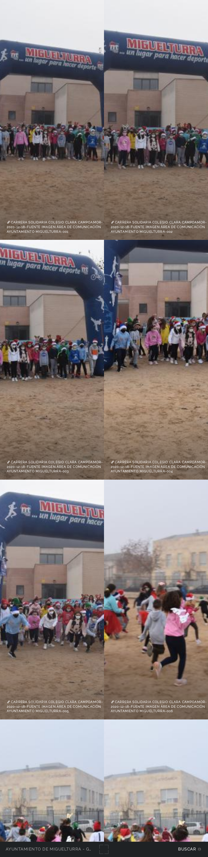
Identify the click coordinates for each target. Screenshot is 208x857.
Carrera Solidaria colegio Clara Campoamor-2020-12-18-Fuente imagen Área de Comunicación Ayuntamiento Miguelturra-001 (55, 227)
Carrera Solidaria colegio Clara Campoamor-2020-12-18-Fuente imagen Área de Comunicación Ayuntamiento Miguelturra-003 (55, 466)
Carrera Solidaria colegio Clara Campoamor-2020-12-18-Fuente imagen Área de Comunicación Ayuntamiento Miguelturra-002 (159, 227)
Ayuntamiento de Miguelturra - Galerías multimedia (71, 849)
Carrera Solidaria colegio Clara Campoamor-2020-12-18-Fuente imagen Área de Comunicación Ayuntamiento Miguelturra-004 (159, 466)
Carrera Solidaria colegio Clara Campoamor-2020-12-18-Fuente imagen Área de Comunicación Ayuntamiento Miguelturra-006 (159, 706)
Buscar (187, 849)
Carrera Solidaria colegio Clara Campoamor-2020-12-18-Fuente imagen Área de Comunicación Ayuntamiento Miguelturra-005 (55, 706)
